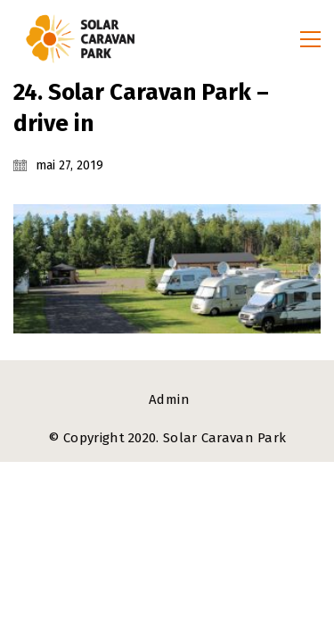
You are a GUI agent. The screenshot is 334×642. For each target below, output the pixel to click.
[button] (310, 39)
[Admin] (169, 400)
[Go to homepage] (80, 39)
